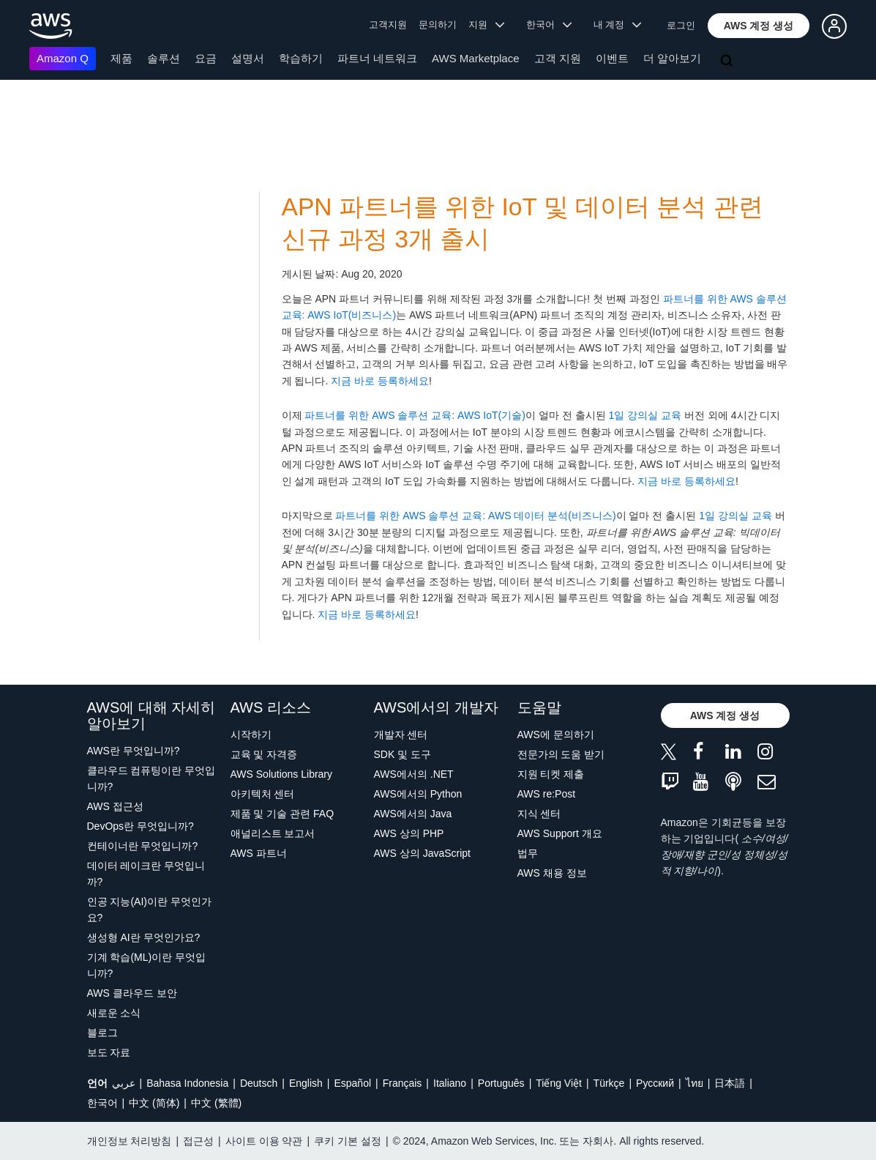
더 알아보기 (672, 58)
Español (352, 1083)
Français (402, 1083)
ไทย (694, 1083)
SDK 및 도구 (403, 754)
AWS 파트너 (259, 853)
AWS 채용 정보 (552, 873)
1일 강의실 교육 (644, 415)
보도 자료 (109, 1052)
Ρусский (655, 1083)
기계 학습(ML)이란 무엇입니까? (146, 965)
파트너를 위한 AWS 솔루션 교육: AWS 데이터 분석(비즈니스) (475, 515)
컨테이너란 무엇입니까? (142, 846)
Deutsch (258, 1083)
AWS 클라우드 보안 (132, 993)
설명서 (247, 58)
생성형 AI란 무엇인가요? (144, 937)
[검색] (728, 61)
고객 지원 (557, 58)
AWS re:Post (546, 794)
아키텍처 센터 (263, 794)
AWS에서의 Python (418, 794)
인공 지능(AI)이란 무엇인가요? (149, 909)
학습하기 (301, 58)
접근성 (198, 1141)
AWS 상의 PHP (409, 833)
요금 (206, 58)
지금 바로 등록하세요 (380, 381)
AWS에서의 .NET (414, 774)
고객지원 (388, 24)
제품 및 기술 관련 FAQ (282, 813)
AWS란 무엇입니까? (133, 750)
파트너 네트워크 (377, 58)
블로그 (102, 1032)
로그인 (681, 25)
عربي (123, 1083)
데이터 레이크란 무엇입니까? (146, 874)
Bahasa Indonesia (187, 1083)
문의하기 (438, 24)
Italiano (449, 1083)
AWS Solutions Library (282, 774)
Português (501, 1083)
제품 (121, 58)
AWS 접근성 (115, 806)
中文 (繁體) (216, 1103)
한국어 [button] (549, 24)
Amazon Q (63, 58)
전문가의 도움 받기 (561, 754)
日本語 (729, 1083)
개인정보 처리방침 (129, 1141)
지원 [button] (486, 24)
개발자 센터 (401, 734)
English (306, 1083)
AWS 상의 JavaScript (422, 853)
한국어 (102, 1103)
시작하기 (251, 734)
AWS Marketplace (475, 58)
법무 (527, 853)
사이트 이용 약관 (264, 1141)
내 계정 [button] (617, 24)
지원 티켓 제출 (551, 774)
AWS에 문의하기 (555, 734)
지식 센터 (539, 813)
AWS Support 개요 (559, 833)
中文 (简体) (154, 1103)
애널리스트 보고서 (273, 833)
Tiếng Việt (559, 1083)
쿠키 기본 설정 (347, 1141)
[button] (759, 25)
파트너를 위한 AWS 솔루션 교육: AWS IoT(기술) (414, 415)
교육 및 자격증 (264, 754)
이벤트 (612, 58)
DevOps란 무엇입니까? (140, 826)
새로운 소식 (114, 1013)
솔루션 (163, 58)
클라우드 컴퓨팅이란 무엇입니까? (151, 778)
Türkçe (609, 1083)
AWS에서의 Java (413, 813)
